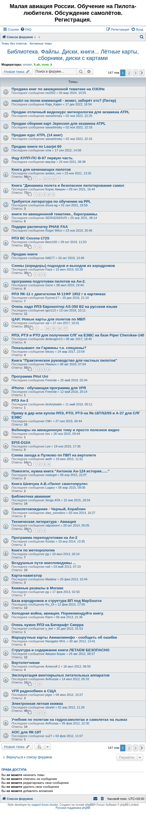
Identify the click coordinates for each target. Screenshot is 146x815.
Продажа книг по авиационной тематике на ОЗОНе (58, 89)
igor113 (50, 310)
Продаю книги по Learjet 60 (36, 146)
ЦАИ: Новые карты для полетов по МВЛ (48, 319)
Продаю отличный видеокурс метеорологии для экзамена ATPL (70, 112)
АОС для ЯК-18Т (26, 732)
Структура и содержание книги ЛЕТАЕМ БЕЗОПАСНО (60, 650)
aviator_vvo (53, 173)
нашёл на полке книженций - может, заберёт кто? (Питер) (64, 100)
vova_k (47, 64)
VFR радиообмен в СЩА (34, 691)
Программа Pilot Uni (30, 376)
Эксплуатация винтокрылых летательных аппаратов (60, 675)
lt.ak (37, 64)
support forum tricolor (45, 804)
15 (53, 328)
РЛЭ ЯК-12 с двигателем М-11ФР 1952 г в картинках (59, 294)
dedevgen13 (53, 339)
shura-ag (51, 205)
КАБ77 (50, 258)
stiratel (49, 707)
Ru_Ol (49, 604)
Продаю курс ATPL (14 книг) (37, 135)
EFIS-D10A (21, 442)
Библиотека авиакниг (31, 496)
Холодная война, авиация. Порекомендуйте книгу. (58, 613)
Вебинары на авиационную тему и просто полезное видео (66, 430)
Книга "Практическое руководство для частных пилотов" (64, 360)
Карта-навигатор (27, 575)
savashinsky (53, 115)
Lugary (50, 487)
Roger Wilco (53, 230)
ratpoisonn (52, 525)
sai (47, 323)
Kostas (50, 541)
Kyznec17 (52, 297)
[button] (142, 73)
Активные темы (41, 43)
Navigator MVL (55, 641)
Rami (49, 617)
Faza (48, 269)
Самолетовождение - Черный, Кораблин (49, 509)
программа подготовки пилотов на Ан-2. (49, 281)
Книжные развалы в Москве (37, 588)
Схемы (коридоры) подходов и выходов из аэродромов (63, 266)
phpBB (89, 804)
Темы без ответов (14, 43)
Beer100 (51, 242)
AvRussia (51, 679)
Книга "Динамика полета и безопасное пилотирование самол (68, 185)
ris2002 (50, 92)
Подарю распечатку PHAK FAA (40, 227)
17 (65, 328)
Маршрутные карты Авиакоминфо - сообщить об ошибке (64, 637)
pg (47, 554)
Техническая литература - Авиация (44, 522)
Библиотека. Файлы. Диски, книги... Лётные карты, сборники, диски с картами (73, 55)
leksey (49, 351)
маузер (50, 161)
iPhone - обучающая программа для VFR (49, 388)
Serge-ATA (52, 500)
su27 (48, 736)
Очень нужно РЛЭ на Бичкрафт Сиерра (48, 625)
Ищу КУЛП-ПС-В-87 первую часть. (42, 158)
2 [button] (129, 72)
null (47, 566)
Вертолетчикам (26, 663)
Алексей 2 (52, 666)
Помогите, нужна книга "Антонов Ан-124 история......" (60, 471)
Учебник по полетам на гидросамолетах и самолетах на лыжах (69, 719)
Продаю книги (24, 254)
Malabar (51, 579)
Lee (47, 446)
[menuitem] (26, 29)
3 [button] (135, 72)
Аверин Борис (55, 653)
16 (59, 328)
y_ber (49, 628)
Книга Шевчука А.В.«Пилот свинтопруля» (50, 484)
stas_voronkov (55, 512)
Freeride (51, 380)
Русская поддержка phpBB (73, 807)
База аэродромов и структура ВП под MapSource (57, 601)
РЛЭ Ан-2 (20, 400)
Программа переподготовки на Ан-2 (44, 537)
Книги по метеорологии (33, 550)
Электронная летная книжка (37, 703)
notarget (51, 475)
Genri (49, 285)
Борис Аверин (55, 189)
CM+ (48, 421)
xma (48, 150)
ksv (47, 433)
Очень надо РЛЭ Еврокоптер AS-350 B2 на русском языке (64, 306)
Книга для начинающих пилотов (41, 169)
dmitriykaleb (53, 404)
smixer (27, 64)
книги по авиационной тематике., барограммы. (55, 214)
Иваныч (50, 364)
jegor (48, 694)
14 (47, 328)
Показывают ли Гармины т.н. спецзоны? (49, 348)
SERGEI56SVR (56, 218)
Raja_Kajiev (53, 104)
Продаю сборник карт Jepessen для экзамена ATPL (59, 123)
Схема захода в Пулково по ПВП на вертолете (54, 455)
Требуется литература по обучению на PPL (51, 201)
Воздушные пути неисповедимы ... (44, 563)
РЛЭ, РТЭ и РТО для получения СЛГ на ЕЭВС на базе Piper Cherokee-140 (78, 335)
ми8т (48, 459)
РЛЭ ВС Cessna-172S (31, 238)
